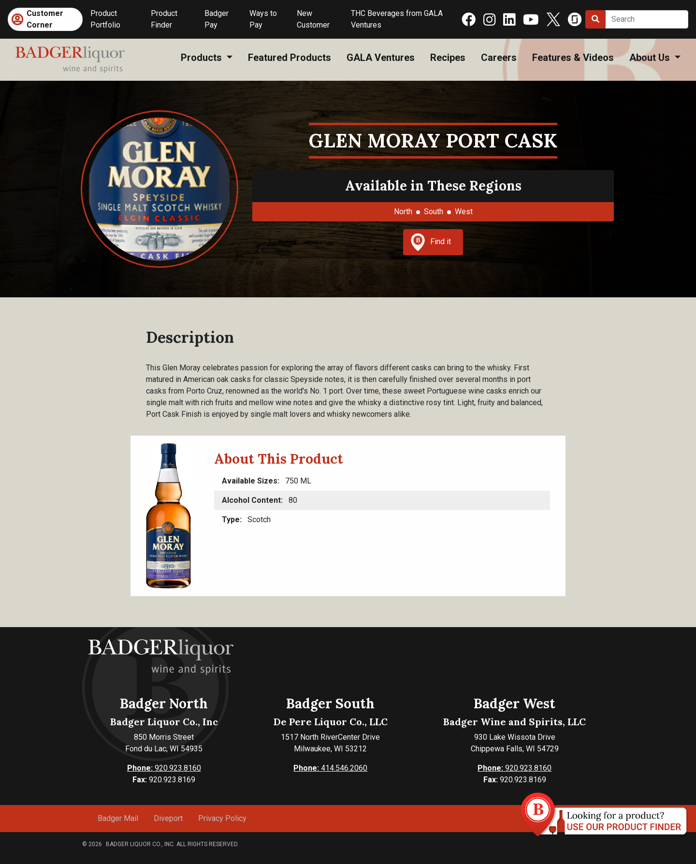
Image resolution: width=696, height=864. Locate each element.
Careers (499, 57)
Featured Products (289, 57)
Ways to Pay (263, 19)
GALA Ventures (381, 57)
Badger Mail (118, 818)
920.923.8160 (164, 768)
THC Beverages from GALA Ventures (397, 19)
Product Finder (164, 19)
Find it (430, 242)
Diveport (168, 818)
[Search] (646, 19)
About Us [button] (650, 57)
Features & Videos (573, 57)
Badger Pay (216, 19)
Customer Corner (45, 19)
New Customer (313, 19)
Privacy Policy (222, 818)
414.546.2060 (330, 768)
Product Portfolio (105, 19)
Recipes (447, 57)
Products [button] (202, 57)
